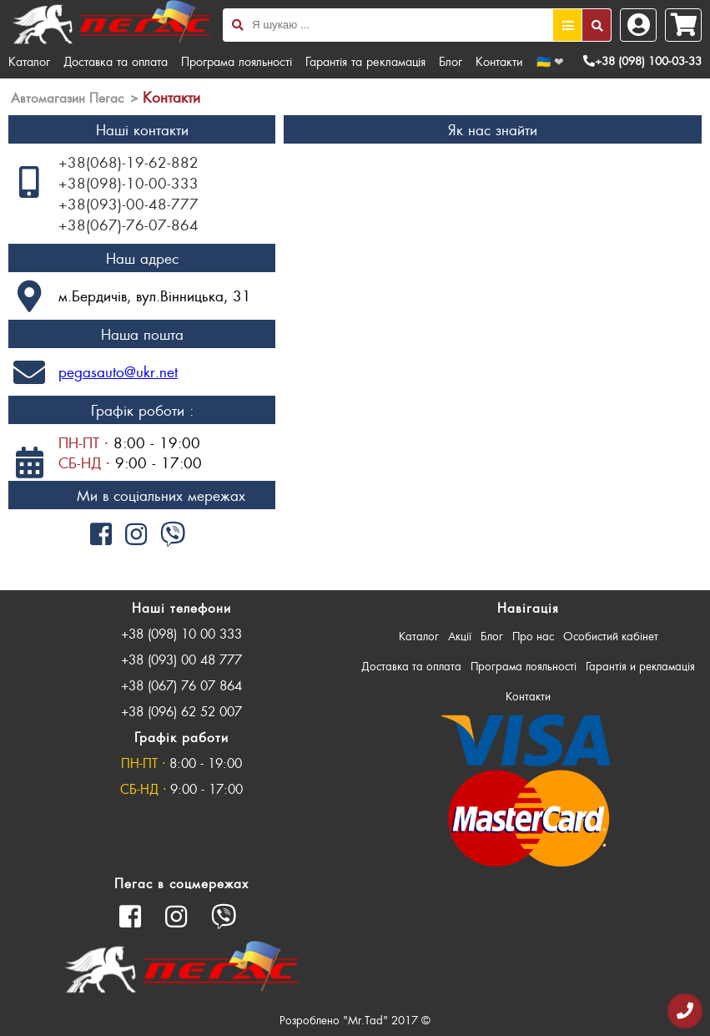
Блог (450, 61)
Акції (459, 636)
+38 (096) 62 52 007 (181, 711)
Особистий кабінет (610, 636)
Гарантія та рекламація (365, 61)
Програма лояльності (236, 61)
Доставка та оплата (115, 61)
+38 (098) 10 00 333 (181, 633)
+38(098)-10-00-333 (128, 183)
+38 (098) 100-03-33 (642, 60)
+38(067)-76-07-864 (128, 225)
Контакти (499, 61)
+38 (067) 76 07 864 (181, 685)
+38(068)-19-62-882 (128, 162)
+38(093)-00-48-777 (128, 204)
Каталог (29, 61)
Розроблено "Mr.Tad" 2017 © (355, 1020)
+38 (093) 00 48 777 (181, 659)
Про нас (533, 636)
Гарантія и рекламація (640, 666)
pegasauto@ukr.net (118, 371)
